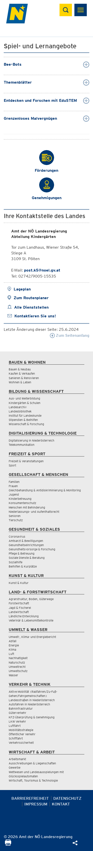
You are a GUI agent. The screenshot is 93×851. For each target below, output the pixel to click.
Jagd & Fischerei (20, 608)
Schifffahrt (16, 738)
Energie (14, 645)
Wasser (13, 675)
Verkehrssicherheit (21, 742)
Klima (12, 649)
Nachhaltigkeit (18, 658)
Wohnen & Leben (20, 382)
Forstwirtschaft (19, 603)
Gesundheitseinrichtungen (26, 545)
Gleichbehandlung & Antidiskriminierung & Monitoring (45, 490)
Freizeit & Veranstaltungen (26, 461)
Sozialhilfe (15, 562)
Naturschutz (17, 662)
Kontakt (61, 804)
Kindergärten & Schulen (24, 403)
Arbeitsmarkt (17, 759)
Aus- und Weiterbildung (24, 398)
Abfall (12, 641)
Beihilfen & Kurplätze (23, 566)
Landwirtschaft (19, 612)
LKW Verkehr (17, 721)
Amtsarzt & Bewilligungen (26, 541)
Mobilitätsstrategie (21, 730)
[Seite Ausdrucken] (8, 844)
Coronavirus (17, 536)
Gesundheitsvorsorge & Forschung (32, 549)
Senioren (15, 516)
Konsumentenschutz (22, 503)
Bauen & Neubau (20, 369)
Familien (14, 482)
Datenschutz (67, 798)
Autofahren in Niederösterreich (29, 704)
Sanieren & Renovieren (24, 378)
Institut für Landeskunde (25, 415)
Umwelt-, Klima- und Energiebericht (32, 637)
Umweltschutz (18, 671)
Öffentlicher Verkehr (22, 734)
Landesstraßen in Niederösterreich (32, 700)
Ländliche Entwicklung (24, 616)
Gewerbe (14, 767)
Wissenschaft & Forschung (26, 424)
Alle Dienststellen (31, 307)
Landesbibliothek (20, 411)
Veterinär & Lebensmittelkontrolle (31, 620)
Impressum (35, 804)
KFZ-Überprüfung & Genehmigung (32, 717)
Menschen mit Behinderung (27, 507)
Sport (12, 465)
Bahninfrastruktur (21, 708)
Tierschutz (16, 520)
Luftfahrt (15, 726)
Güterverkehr (17, 713)
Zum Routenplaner (31, 297)
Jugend (14, 494)
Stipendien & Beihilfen (23, 420)
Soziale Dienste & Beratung (27, 558)
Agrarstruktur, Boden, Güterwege (31, 599)
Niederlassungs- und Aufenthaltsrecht (34, 511)
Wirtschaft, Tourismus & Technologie (33, 780)
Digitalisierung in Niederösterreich (31, 440)
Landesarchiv (18, 407)
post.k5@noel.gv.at (42, 270)
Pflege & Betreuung (21, 553)
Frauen (13, 486)
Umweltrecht (17, 667)
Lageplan (22, 289)
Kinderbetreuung (20, 499)
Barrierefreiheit (30, 798)
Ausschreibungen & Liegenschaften (32, 763)
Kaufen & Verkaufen (22, 373)
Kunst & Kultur (19, 583)
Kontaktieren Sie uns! (35, 316)
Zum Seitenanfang (69, 335)
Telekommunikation (21, 445)
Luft (11, 654)
